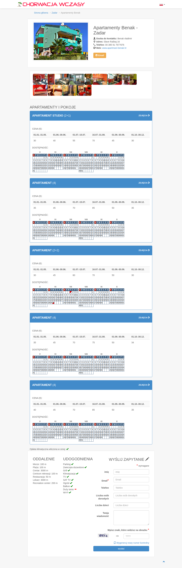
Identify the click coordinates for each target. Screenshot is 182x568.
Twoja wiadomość (103, 514)
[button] (99, 55)
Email (105, 480)
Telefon (105, 488)
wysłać (121, 548)
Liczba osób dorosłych (102, 497)
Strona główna (41, 12)
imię (106, 472)
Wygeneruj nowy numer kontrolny (131, 543)
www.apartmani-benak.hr (114, 48)
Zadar (54, 12)
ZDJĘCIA (144, 115)
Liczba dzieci (102, 505)
